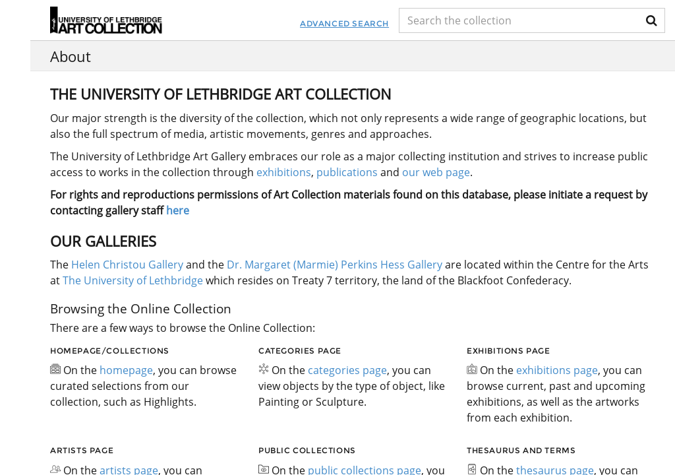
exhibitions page (557, 370)
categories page (347, 370)
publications (347, 172)
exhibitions (283, 172)
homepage (126, 370)
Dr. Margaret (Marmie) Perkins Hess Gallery (334, 264)
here (177, 210)
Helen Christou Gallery (127, 264)
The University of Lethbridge (131, 280)
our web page (436, 172)
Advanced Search (308, 23)
